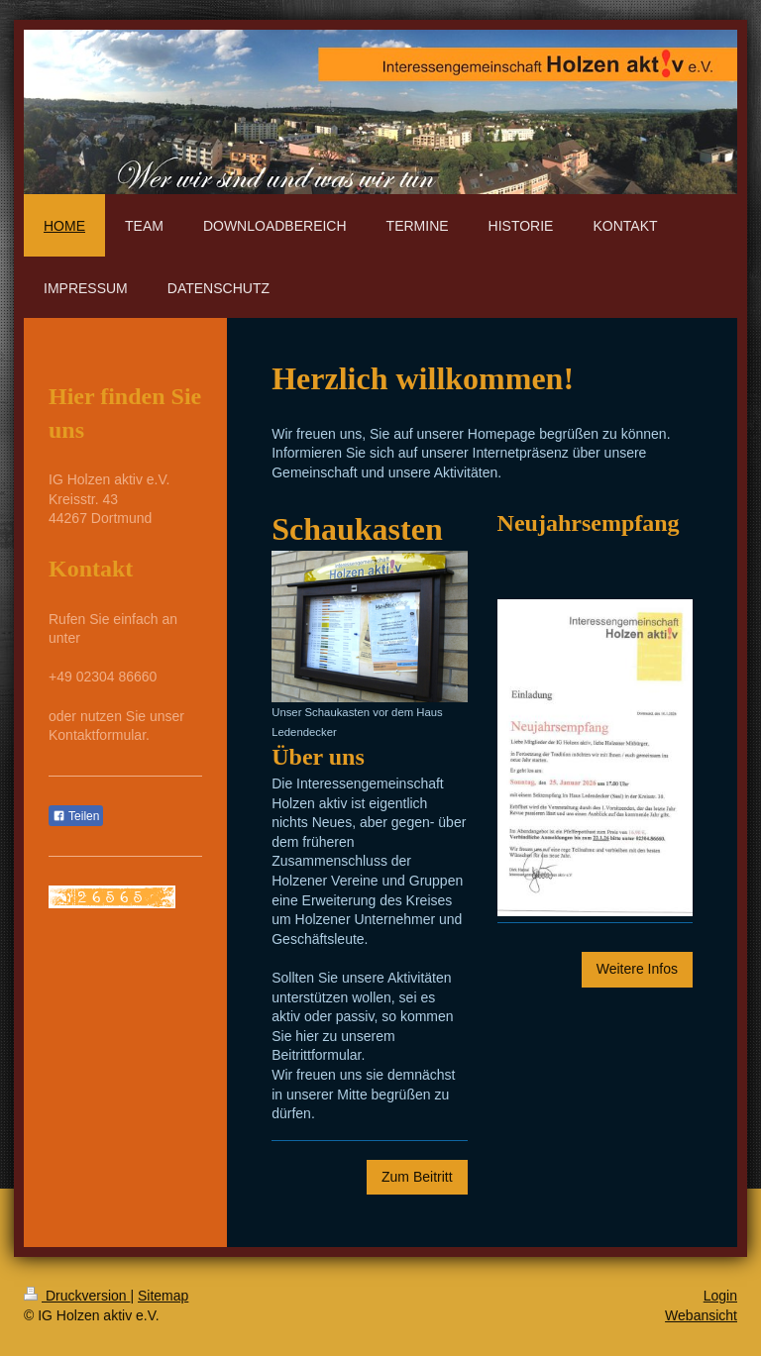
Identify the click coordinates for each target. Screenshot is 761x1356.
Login (720, 1296)
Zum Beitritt (417, 1177)
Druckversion (77, 1296)
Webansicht (701, 1315)
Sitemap (163, 1296)
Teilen (76, 816)
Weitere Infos (637, 969)
